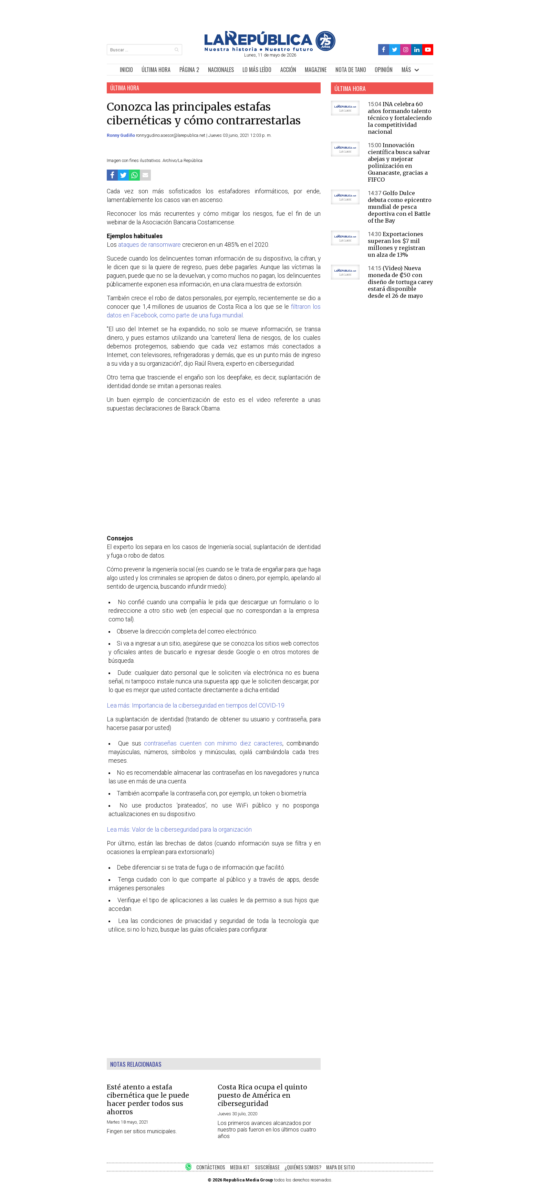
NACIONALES (221, 69)
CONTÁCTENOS (210, 1167)
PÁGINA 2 (189, 69)
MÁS (406, 69)
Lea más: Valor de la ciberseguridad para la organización (179, 829)
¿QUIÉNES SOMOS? (302, 1167)
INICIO (126, 69)
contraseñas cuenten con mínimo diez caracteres (213, 743)
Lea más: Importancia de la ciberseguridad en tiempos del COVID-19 (195, 705)
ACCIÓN (288, 69)
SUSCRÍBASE (267, 1167)
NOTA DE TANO (350, 69)
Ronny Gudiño (121, 135)
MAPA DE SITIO (340, 1167)
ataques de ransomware (149, 244)
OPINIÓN (384, 69)
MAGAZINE (315, 69)
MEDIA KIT (240, 1167)
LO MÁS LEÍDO (256, 69)
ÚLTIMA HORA (156, 69)
